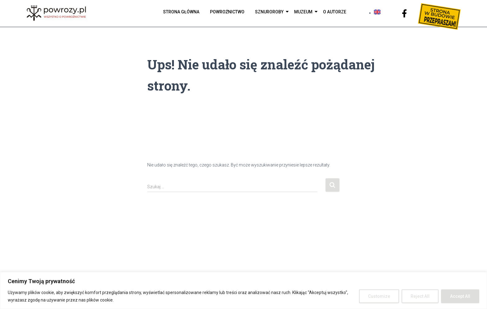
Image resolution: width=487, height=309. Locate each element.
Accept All (460, 296)
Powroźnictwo (227, 11)
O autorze (334, 11)
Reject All (420, 296)
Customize (379, 296)
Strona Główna (181, 11)
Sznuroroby (270, 11)
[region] (243, 290)
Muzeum (304, 11)
